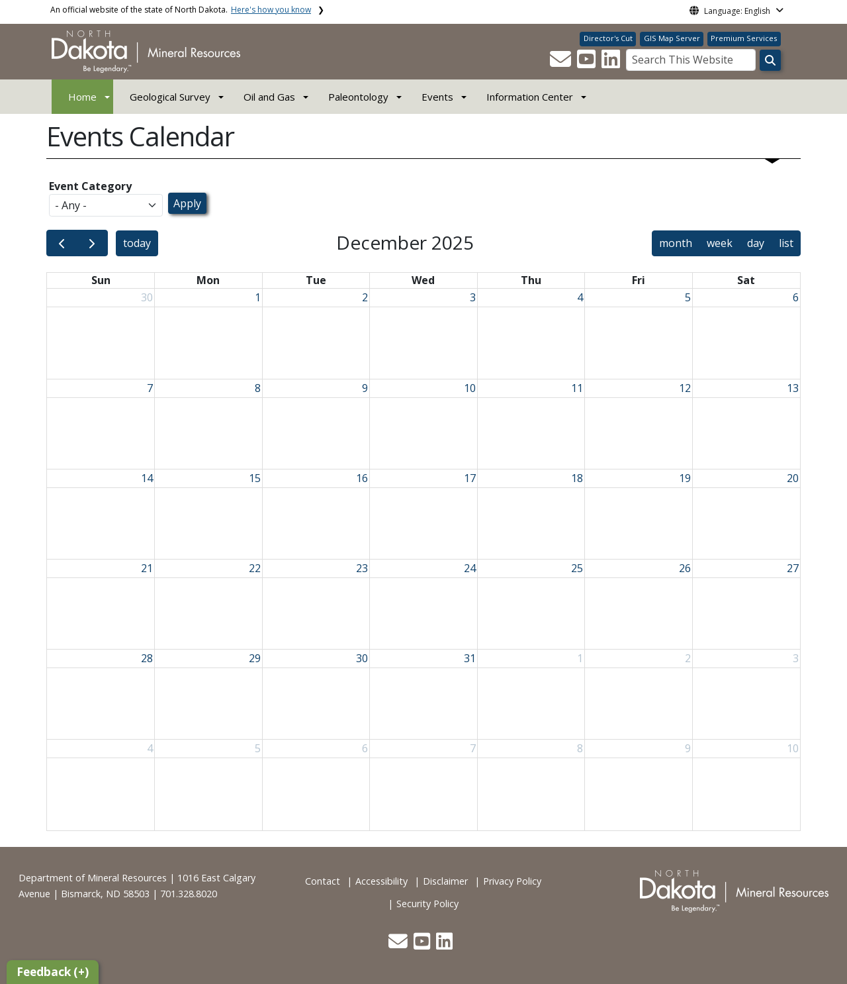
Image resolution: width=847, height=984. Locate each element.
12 (685, 388)
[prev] (61, 243)
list (786, 243)
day (755, 243)
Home (82, 96)
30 (147, 297)
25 (577, 568)
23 (362, 568)
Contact (322, 881)
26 (685, 568)
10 (470, 388)
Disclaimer (445, 881)
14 (147, 478)
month (675, 243)
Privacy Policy (512, 881)
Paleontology (358, 96)
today (137, 243)
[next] (92, 243)
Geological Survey (170, 96)
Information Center (529, 96)
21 (147, 568)
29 (255, 658)
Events (437, 96)
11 (577, 388)
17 (470, 478)
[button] (562, 63)
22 (255, 568)
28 (147, 658)
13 (793, 388)
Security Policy (427, 903)
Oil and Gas (269, 96)
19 (685, 478)
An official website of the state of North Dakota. (180, 9)
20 (793, 478)
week (720, 243)
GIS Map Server (672, 38)
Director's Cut (608, 38)
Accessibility (381, 881)
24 (470, 568)
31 (470, 658)
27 (793, 568)
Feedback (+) (53, 971)
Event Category (90, 186)
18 (577, 478)
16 (362, 478)
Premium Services (744, 38)
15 (255, 478)
